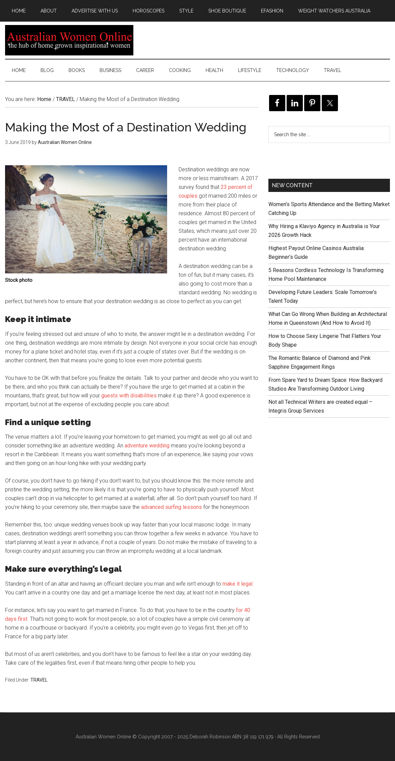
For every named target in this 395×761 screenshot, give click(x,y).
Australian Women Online (69, 40)
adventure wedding (147, 445)
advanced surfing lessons (171, 507)
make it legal (237, 584)
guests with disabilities (129, 395)
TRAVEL (39, 680)
